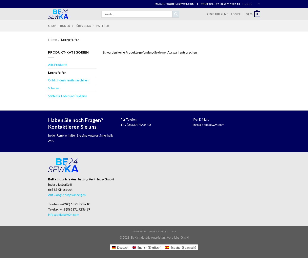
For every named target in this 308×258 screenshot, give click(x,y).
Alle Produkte (57, 64)
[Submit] (175, 14)
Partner (102, 25)
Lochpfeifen (57, 72)
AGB (173, 231)
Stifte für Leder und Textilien (67, 96)
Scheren (53, 88)
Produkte (66, 25)
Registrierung (217, 14)
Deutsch (251, 4)
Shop (52, 25)
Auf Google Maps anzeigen (67, 195)
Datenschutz (158, 231)
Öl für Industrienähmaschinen (68, 80)
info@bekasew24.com (208, 124)
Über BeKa (85, 26)
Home (52, 39)
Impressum (139, 231)
